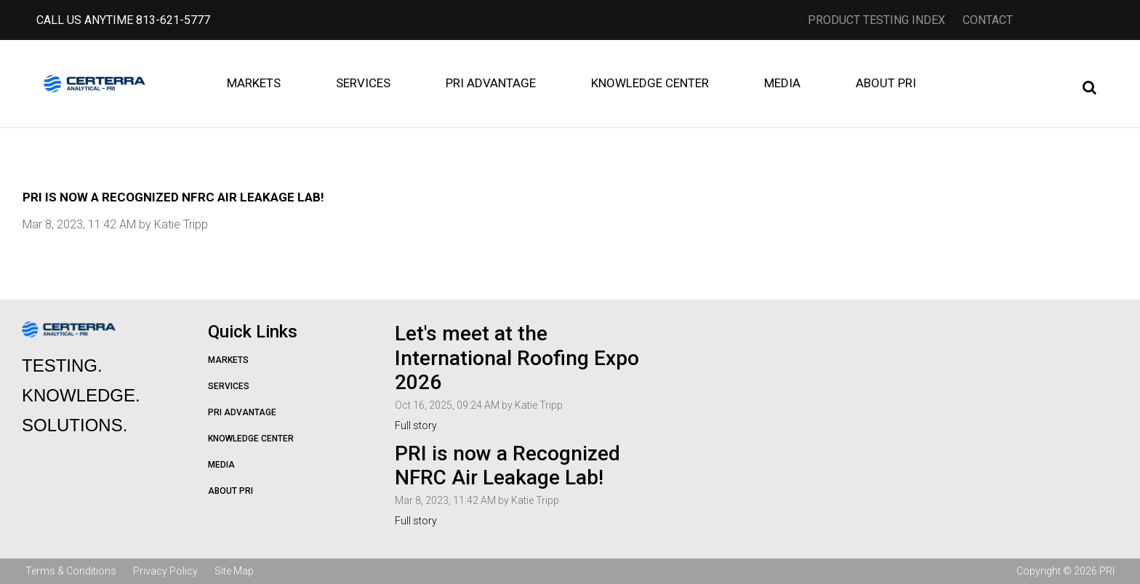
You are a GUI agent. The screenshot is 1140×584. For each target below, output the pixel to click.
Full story (416, 425)
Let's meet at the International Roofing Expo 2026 (517, 357)
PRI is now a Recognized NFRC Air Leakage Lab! (507, 465)
